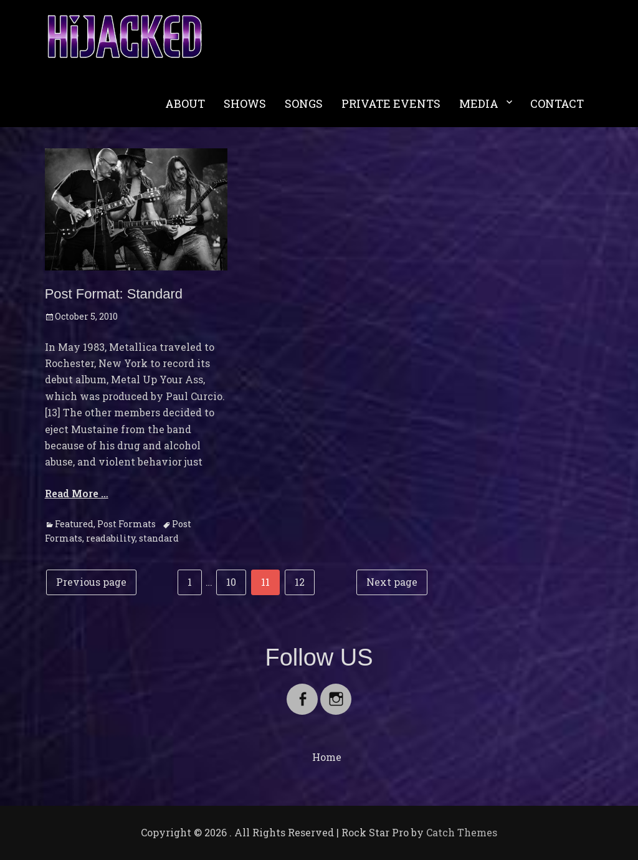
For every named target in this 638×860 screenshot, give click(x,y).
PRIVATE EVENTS (390, 103)
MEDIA (478, 103)
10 (236, 580)
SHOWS (245, 103)
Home (326, 756)
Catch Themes (461, 832)
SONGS (304, 103)
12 (304, 580)
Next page (391, 581)
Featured (74, 524)
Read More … (76, 493)
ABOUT (185, 103)
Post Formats (126, 524)
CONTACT (557, 103)
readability (110, 538)
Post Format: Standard (114, 294)
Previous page (91, 581)
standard (159, 538)
